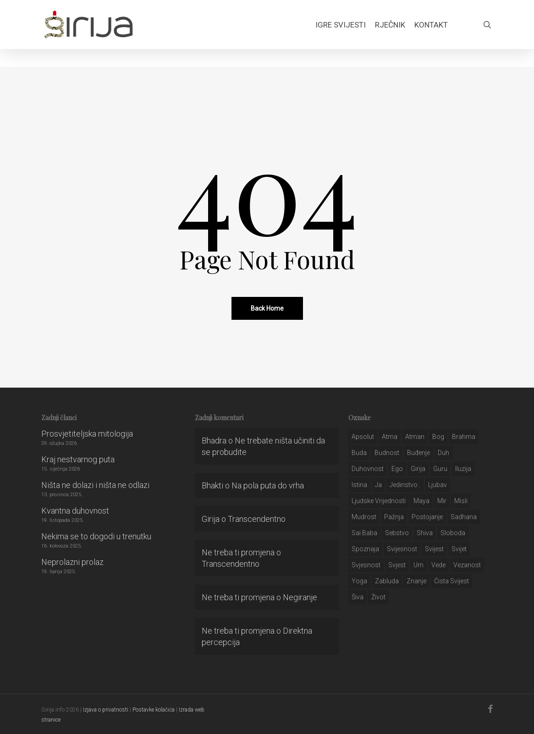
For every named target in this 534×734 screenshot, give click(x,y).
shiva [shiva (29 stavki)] (425, 533)
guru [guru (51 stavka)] (440, 468)
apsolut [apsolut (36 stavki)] (363, 436)
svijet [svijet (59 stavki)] (459, 549)
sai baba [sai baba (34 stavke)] (364, 533)
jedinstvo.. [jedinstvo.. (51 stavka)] (405, 484)
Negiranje (300, 597)
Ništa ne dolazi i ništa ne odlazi (95, 485)
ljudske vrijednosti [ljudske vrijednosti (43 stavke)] (379, 500)
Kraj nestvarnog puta (78, 459)
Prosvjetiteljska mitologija (87, 433)
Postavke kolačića (153, 710)
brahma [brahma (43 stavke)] (463, 436)
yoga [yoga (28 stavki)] (359, 581)
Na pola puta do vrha (267, 485)
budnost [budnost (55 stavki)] (386, 452)
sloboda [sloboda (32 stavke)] (452, 533)
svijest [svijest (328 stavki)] (434, 549)
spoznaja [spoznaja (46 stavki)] (365, 549)
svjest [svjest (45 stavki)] (397, 565)
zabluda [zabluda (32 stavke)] (387, 581)
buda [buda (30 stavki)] (359, 452)
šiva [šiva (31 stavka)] (357, 597)
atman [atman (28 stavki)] (414, 436)
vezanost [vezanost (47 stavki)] (467, 565)
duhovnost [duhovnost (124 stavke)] (368, 468)
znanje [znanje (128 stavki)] (416, 581)
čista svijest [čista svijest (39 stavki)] (451, 581)
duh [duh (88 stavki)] (443, 452)
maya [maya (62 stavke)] (421, 500)
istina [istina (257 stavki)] (359, 484)
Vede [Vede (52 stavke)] (438, 565)
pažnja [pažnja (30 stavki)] (394, 516)
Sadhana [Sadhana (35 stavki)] (464, 516)
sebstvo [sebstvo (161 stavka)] (397, 533)
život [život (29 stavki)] (378, 597)
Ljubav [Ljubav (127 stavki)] (437, 484)
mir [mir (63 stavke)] (441, 500)
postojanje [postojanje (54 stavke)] (427, 516)
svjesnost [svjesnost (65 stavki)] (366, 565)
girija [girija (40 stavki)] (418, 468)
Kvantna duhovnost (75, 510)
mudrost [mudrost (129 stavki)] (364, 516)
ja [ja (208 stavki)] (378, 484)
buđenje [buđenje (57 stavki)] (418, 452)
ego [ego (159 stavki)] (397, 468)
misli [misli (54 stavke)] (461, 500)
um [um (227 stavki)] (418, 565)
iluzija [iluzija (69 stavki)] (463, 468)
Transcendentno (257, 519)
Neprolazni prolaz (72, 562)
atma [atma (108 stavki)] (389, 436)
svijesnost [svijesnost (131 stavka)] (402, 549)
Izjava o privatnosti (105, 710)
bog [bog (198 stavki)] (438, 436)
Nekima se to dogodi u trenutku (96, 536)
